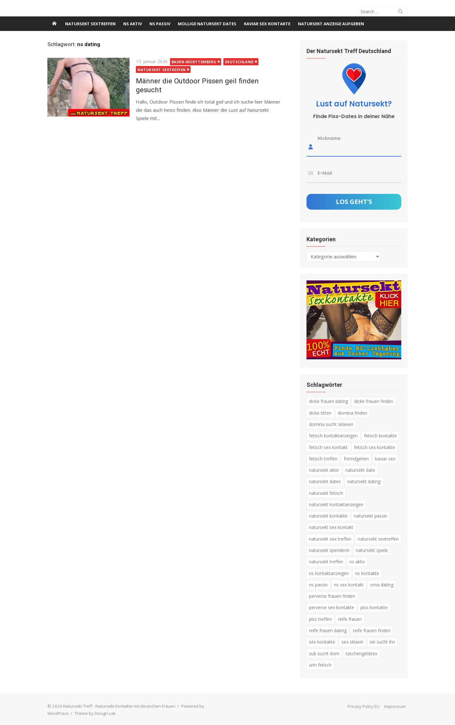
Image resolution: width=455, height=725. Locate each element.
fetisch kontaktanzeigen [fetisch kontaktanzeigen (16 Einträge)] (333, 436)
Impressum (395, 706)
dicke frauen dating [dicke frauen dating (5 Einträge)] (328, 401)
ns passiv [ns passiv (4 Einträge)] (318, 585)
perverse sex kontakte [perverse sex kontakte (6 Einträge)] (331, 607)
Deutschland (239, 61)
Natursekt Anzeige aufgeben (331, 24)
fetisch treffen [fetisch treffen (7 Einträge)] (323, 459)
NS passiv (159, 24)
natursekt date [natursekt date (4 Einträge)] (360, 470)
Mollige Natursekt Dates (207, 24)
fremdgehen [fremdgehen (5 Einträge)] (356, 459)
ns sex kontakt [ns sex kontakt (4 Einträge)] (349, 585)
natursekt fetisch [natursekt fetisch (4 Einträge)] (326, 493)
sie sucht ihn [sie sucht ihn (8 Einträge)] (382, 642)
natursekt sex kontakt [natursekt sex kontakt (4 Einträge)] (331, 527)
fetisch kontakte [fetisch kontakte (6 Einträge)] (380, 436)
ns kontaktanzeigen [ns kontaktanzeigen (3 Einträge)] (329, 573)
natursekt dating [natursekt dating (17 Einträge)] (363, 481)
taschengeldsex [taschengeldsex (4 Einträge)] (361, 653)
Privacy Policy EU (363, 706)
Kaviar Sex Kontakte (267, 24)
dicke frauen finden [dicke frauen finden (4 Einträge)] (373, 401)
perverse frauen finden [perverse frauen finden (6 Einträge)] (332, 596)
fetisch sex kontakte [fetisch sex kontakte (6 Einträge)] (374, 447)
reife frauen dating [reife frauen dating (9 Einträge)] (328, 630)
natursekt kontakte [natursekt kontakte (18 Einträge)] (328, 516)
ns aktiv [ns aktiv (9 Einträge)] (357, 562)
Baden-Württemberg (194, 61)
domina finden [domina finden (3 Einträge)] (352, 413)
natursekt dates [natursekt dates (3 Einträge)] (325, 481)
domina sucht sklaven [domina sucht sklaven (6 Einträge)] (331, 424)
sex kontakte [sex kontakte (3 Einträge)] (322, 642)
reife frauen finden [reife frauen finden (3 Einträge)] (372, 630)
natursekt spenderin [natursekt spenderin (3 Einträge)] (329, 550)
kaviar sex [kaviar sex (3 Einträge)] (385, 459)
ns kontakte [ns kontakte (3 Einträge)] (367, 573)
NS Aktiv (132, 24)
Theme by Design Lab (95, 713)
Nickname (329, 138)
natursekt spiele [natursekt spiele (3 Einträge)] (372, 550)
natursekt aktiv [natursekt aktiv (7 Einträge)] (324, 470)
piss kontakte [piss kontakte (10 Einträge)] (374, 607)
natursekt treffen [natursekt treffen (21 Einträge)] (326, 562)
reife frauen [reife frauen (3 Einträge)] (350, 619)
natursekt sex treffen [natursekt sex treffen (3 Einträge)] (330, 539)
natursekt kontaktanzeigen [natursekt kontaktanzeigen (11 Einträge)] (336, 504)
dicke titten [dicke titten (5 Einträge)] (320, 413)
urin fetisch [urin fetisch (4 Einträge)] (320, 665)
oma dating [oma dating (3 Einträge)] (381, 585)
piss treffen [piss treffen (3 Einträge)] (320, 619)
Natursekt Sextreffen (90, 24)
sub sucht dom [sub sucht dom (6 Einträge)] (324, 653)
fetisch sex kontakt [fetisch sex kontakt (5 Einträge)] (328, 447)
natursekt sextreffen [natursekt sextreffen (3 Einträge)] (378, 539)
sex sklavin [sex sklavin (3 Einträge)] (352, 642)
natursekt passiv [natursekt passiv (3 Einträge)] (370, 516)
